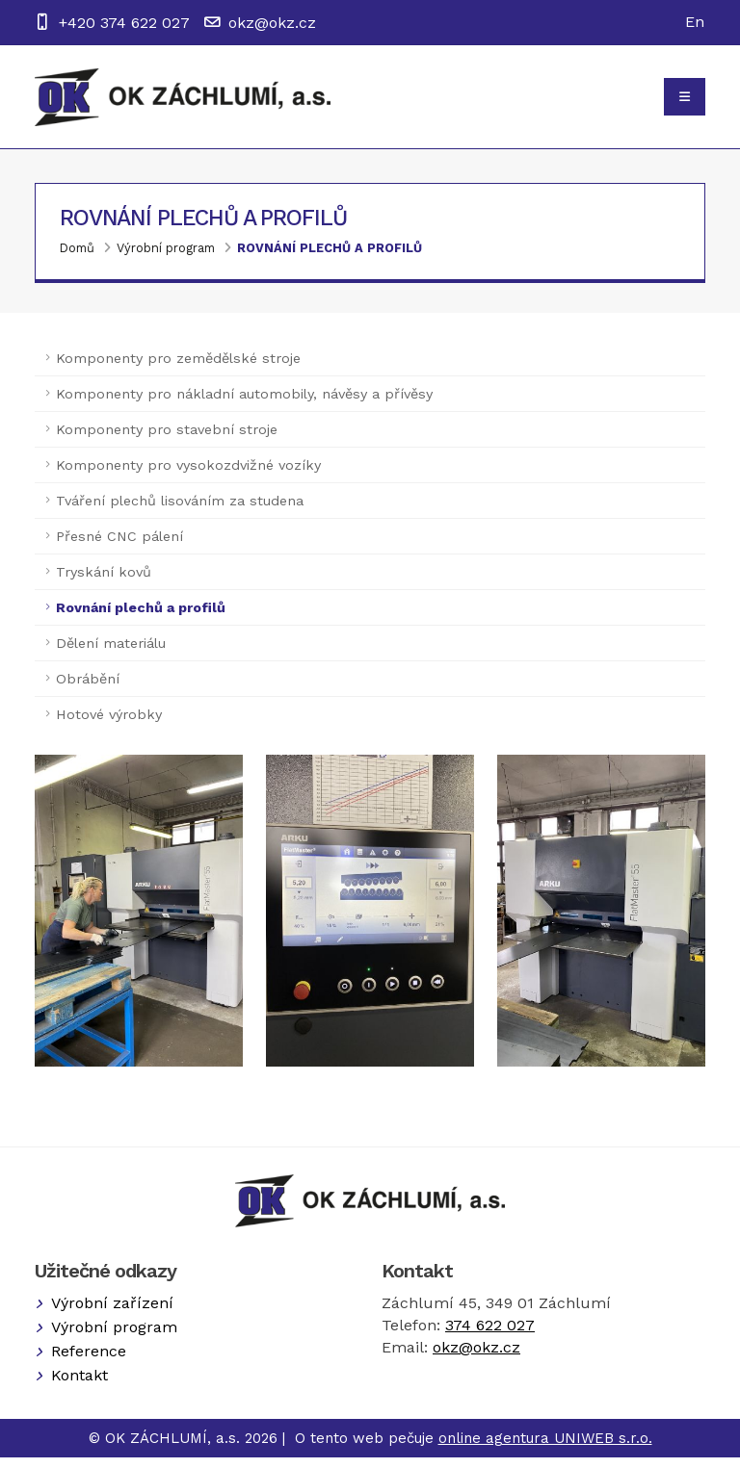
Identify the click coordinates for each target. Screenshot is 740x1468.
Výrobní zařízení (112, 1313)
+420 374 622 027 (124, 22)
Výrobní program (166, 257)
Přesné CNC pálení (119, 546)
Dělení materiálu (111, 652)
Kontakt (79, 1386)
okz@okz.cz (272, 22)
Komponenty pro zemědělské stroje (178, 367)
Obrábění (87, 688)
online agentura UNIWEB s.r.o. (545, 1448)
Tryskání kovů (103, 581)
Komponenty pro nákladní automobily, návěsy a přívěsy (244, 403)
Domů (77, 257)
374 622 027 (490, 1335)
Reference (88, 1361)
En (694, 22)
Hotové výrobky (109, 724)
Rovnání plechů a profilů (329, 257)
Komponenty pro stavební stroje (167, 439)
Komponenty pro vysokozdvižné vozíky (188, 474)
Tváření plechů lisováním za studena (180, 510)
